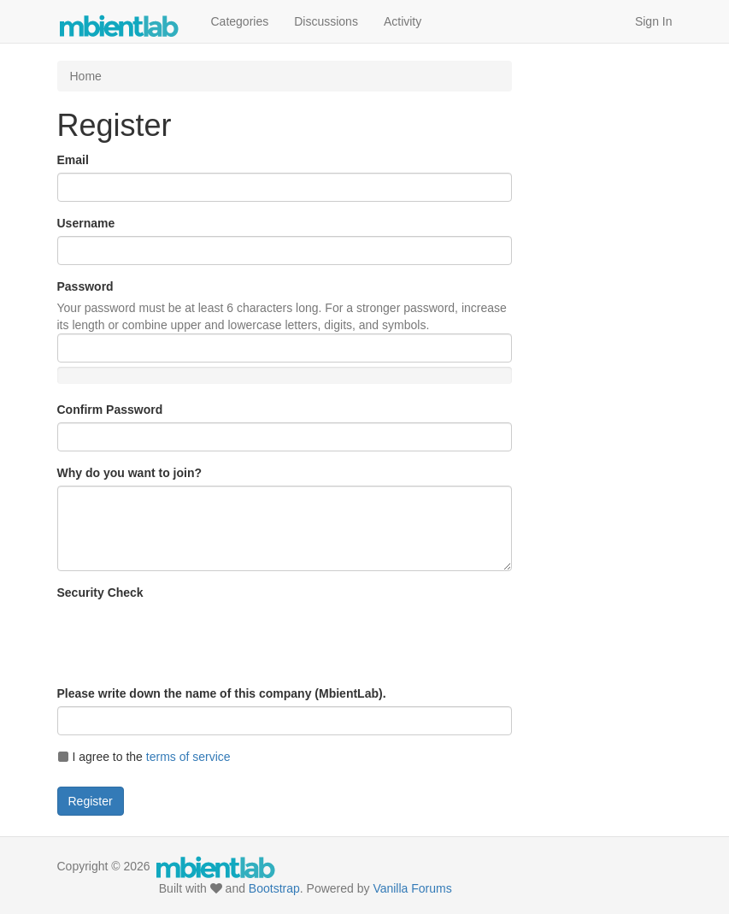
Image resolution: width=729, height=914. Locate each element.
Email (73, 160)
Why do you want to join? (130, 473)
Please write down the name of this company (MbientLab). (221, 693)
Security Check (100, 592)
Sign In (654, 21)
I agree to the (144, 757)
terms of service (188, 757)
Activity (402, 21)
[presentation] (187, 638)
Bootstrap (274, 888)
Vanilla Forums (412, 888)
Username (86, 223)
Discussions (326, 21)
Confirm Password (110, 409)
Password (85, 286)
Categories (240, 21)
